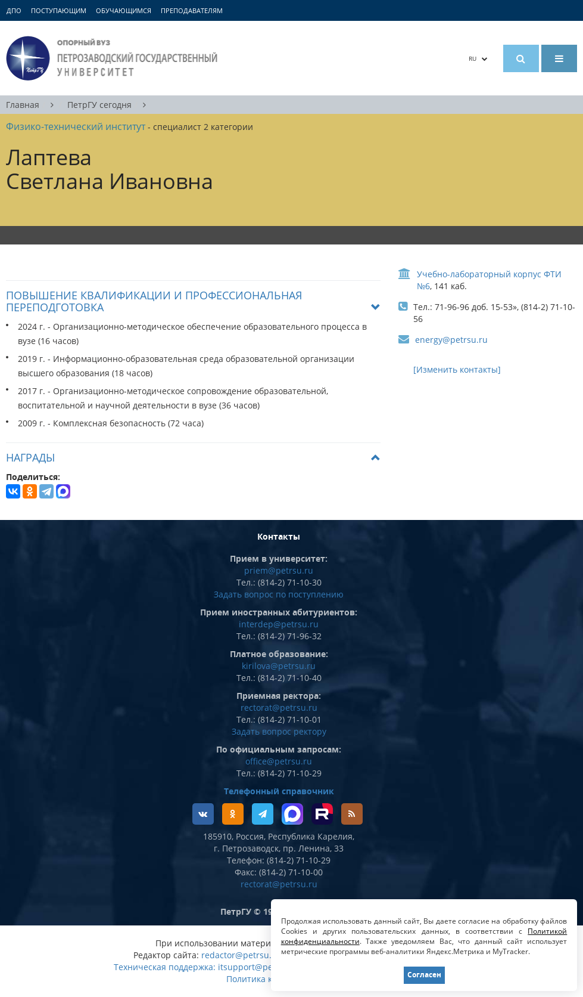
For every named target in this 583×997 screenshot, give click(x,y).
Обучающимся (123, 10)
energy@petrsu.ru (451, 339)
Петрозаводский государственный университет (113, 58)
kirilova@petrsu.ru (279, 665)
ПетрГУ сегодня (99, 104)
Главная (22, 104)
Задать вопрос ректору (279, 731)
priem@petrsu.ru (278, 570)
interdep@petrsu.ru (279, 624)
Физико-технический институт (75, 126)
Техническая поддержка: (165, 967)
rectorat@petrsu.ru (279, 707)
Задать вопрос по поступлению (279, 594)
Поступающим (58, 10)
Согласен (424, 975)
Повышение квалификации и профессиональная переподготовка (154, 301)
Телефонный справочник (279, 791)
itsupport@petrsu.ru (259, 967)
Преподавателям (192, 10)
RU (478, 58)
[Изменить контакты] (457, 369)
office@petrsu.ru (278, 761)
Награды (30, 457)
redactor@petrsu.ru (240, 955)
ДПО (14, 10)
